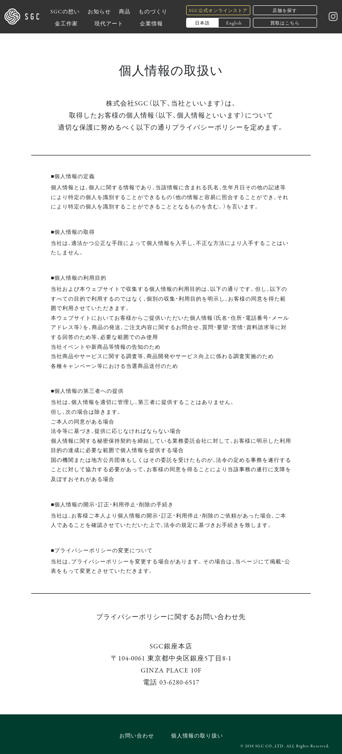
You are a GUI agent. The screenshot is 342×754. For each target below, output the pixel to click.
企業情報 (151, 23)
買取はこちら (285, 22)
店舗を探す (285, 10)
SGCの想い (65, 11)
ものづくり (152, 11)
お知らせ (99, 11)
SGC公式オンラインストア (218, 10)
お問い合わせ (136, 735)
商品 (124, 11)
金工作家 (66, 23)
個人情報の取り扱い (197, 735)
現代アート (108, 23)
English (234, 22)
